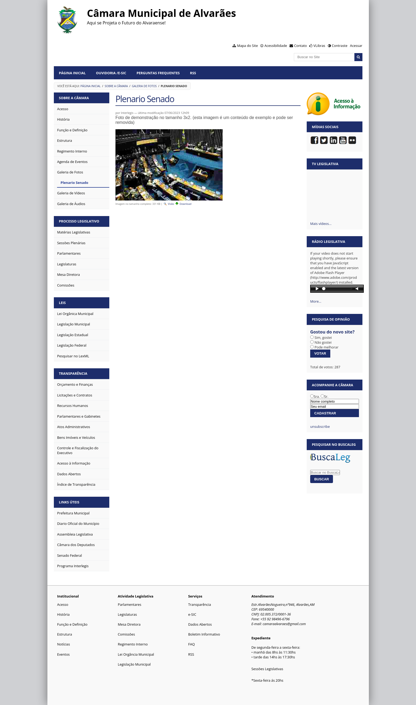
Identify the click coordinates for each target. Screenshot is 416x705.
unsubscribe (320, 426)
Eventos (63, 654)
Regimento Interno (133, 644)
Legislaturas (127, 614)
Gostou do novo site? (332, 332)
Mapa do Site (247, 45)
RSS (193, 72)
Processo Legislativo (79, 221)
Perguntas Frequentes (158, 72)
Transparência (73, 373)
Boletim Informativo (204, 634)
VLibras (319, 45)
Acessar (356, 45)
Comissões (126, 634)
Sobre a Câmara (116, 86)
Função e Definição (72, 624)
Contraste (339, 45)
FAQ (191, 644)
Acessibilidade (275, 45)
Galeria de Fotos (144, 86)
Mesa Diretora (129, 624)
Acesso (62, 604)
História (63, 614)
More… (315, 301)
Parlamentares (129, 604)
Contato (300, 45)
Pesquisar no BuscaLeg (334, 444)
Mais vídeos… (321, 223)
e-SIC (192, 614)
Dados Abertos (200, 624)
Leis (62, 302)
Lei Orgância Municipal (136, 654)
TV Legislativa (325, 163)
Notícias (63, 644)
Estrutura (64, 634)
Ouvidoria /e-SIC (111, 72)
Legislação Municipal (134, 664)
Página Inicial (72, 72)
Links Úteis (69, 502)
